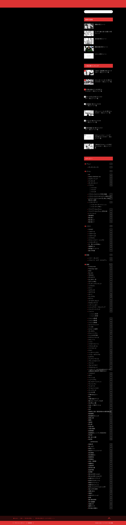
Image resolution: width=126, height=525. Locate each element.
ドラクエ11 (94, 187)
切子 (100, 409)
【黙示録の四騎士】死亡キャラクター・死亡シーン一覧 (37, 223)
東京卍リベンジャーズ (100, 451)
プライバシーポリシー (20, 523)
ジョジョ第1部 (94, 313)
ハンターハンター (100, 352)
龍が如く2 (100, 220)
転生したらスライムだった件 (100, 487)
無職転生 (100, 463)
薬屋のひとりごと (100, 485)
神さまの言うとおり (100, 474)
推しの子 (100, 446)
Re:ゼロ (100, 273)
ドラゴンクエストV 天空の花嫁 (100, 194)
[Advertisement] (46, 110)
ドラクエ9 (93, 191)
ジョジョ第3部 (100, 318)
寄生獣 (100, 435)
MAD (100, 271)
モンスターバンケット (100, 382)
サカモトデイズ (100, 303)
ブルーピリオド (100, 365)
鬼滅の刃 (100, 504)
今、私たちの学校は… (100, 244)
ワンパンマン (100, 384)
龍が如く (100, 218)
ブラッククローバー (100, 361)
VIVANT (100, 229)
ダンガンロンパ (100, 183)
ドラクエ (100, 185)
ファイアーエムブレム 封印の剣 (100, 211)
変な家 (100, 424)
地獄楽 (100, 422)
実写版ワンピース (100, 248)
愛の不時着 (100, 251)
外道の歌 (100, 426)
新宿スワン (100, 448)
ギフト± (100, 298)
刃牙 (100, 407)
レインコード (100, 213)
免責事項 (30, 523)
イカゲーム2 (100, 234)
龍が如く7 (100, 222)
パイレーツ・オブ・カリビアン (100, 260)
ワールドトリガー (100, 388)
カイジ (100, 288)
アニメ (99, 164)
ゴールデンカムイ (100, 301)
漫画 (99, 264)
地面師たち (100, 246)
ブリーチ (100, 363)
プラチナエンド (100, 367)
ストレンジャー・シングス (100, 240)
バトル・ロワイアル (100, 354)
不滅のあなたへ (100, 394)
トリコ (100, 342)
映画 (99, 255)
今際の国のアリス (100, 399)
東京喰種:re (100, 455)
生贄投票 (100, 465)
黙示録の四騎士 (17, 13)
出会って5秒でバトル (100, 405)
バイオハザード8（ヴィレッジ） (99, 204)
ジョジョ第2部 (94, 315)
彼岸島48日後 (94, 441)
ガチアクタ (100, 292)
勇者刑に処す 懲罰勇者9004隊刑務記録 (100, 411)
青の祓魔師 (100, 502)
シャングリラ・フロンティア (100, 307)
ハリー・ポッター (100, 258)
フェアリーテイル (100, 359)
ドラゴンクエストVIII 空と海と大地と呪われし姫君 (100, 199)
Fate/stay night (100, 269)
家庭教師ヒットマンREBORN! (100, 433)
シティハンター (100, 305)
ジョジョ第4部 (100, 320)
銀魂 (100, 497)
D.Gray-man (100, 266)
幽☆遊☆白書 (100, 437)
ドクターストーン (100, 344)
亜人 (100, 397)
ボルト (100, 375)
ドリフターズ (100, 348)
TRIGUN (100, 275)
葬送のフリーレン (100, 483)
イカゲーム (100, 231)
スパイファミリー (100, 325)
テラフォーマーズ (100, 337)
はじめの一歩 (100, 279)
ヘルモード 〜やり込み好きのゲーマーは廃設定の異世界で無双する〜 (100, 370)
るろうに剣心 (100, 281)
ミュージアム (100, 380)
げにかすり (100, 277)
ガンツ (100, 294)
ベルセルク (100, 373)
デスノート (100, 340)
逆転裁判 (100, 215)
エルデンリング (100, 179)
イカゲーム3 (100, 236)
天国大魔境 (100, 429)
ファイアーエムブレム (100, 209)
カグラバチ (100, 290)
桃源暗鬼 (100, 457)
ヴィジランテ (100, 390)
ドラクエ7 (93, 189)
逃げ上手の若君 (100, 489)
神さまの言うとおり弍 (100, 476)
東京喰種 (100, 453)
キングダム (100, 296)
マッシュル (100, 377)
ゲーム (99, 171)
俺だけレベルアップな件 (100, 401)
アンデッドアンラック (100, 284)
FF (100, 174)
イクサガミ (100, 238)
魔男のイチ (100, 506)
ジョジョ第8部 (100, 322)
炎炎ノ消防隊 (100, 461)
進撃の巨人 (100, 491)
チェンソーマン (100, 333)
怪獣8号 (100, 444)
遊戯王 (100, 493)
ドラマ (99, 226)
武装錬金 (100, 459)
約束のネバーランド (100, 478)
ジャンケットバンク (100, 309)
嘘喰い (100, 420)
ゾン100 (100, 327)
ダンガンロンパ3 (100, 167)
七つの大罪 (100, 392)
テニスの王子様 (100, 335)
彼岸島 (100, 439)
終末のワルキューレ (100, 480)
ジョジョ (100, 311)
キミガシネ (100, 181)
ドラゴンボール (100, 346)
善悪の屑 (100, 418)
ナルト (100, 350)
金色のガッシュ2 (100, 495)
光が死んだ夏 (100, 403)
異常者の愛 (100, 468)
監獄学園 (100, 470)
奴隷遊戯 (100, 431)
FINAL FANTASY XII (100, 177)
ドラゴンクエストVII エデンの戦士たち (100, 196)
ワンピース (100, 386)
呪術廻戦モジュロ (100, 416)
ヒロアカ (100, 357)
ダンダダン (100, 331)
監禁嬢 (100, 472)
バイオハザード (100, 202)
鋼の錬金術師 (100, 500)
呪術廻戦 (100, 414)
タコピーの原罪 (100, 329)
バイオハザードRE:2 (96, 206)
